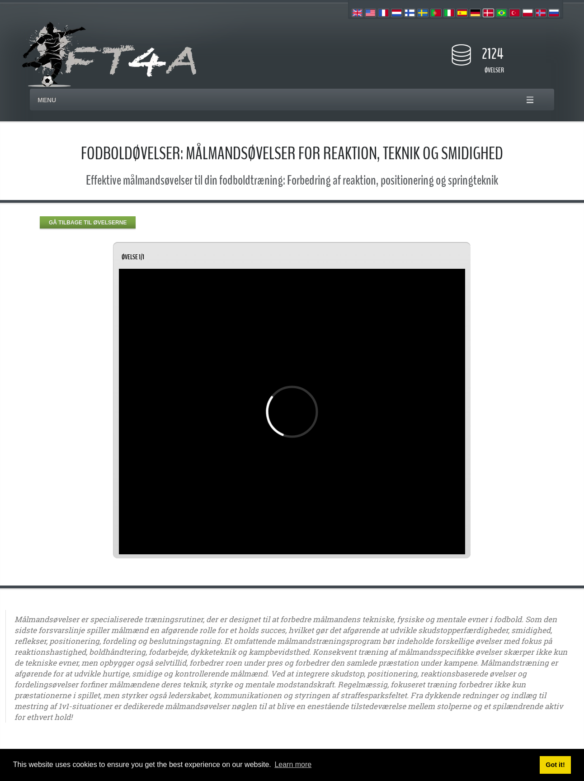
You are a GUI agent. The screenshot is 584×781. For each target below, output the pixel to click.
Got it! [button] (555, 764)
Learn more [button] (292, 764)
